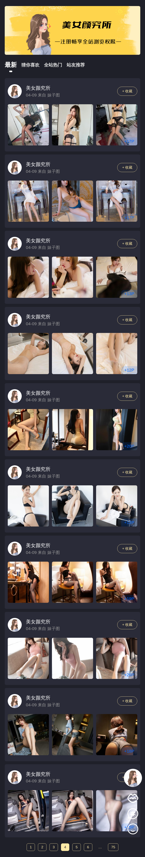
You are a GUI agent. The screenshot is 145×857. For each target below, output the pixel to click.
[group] (72, 30)
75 (113, 847)
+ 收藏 (127, 91)
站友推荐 (76, 64)
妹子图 (53, 95)
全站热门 (53, 64)
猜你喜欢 (30, 64)
